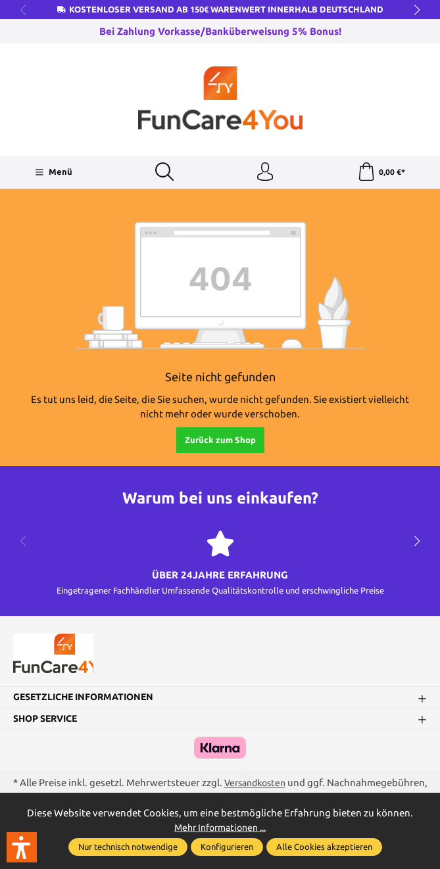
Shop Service (49, 723)
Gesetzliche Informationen (88, 702)
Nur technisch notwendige (128, 846)
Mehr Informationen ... (220, 827)
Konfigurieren (227, 846)
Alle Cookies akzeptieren (324, 846)
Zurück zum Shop (220, 441)
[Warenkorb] (381, 172)
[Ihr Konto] (265, 172)
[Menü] (53, 172)
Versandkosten (255, 787)
